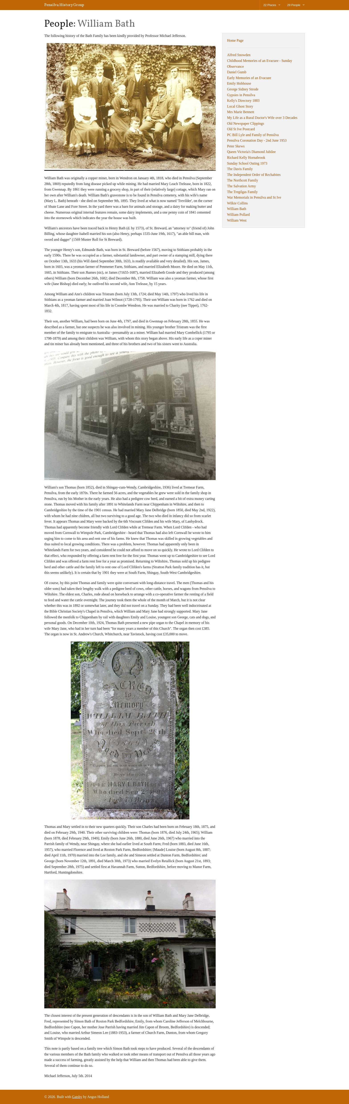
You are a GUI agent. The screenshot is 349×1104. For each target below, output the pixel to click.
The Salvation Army (241, 186)
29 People (293, 5)
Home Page (235, 40)
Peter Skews (236, 146)
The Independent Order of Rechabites (254, 175)
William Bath (236, 209)
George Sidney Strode (242, 89)
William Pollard (238, 214)
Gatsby (77, 1097)
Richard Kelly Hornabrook (246, 157)
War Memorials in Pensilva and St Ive (254, 197)
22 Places (269, 5)
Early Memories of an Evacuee (249, 78)
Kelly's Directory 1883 (243, 100)
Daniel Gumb (236, 72)
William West (236, 220)
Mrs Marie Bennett (240, 112)
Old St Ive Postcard (241, 129)
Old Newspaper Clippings (245, 123)
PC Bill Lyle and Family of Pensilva (253, 135)
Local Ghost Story (240, 106)
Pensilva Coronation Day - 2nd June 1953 (257, 140)
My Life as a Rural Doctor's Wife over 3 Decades (262, 118)
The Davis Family (240, 169)
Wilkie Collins (237, 203)
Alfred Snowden (238, 55)
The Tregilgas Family (242, 192)
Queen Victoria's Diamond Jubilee (251, 152)
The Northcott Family (242, 180)
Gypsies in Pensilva (241, 95)
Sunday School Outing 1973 (247, 163)
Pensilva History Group (64, 5)
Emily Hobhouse (239, 83)
